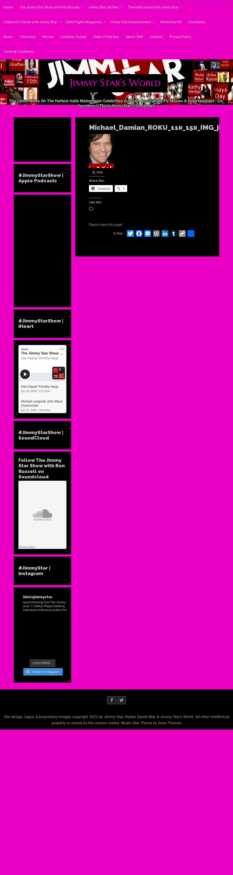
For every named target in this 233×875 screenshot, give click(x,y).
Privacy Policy (180, 37)
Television (27, 37)
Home (8, 7)
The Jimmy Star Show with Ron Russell (49, 7)
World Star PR (171, 22)
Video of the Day (106, 37)
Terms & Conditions (18, 51)
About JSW (134, 37)
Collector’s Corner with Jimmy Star (30, 22)
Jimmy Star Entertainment (130, 22)
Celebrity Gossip (73, 37)
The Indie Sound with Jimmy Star (153, 7)
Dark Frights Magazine (83, 22)
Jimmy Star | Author (103, 7)
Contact (156, 37)
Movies (47, 37)
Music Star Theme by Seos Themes (151, 723)
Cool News (196, 22)
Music (8, 37)
